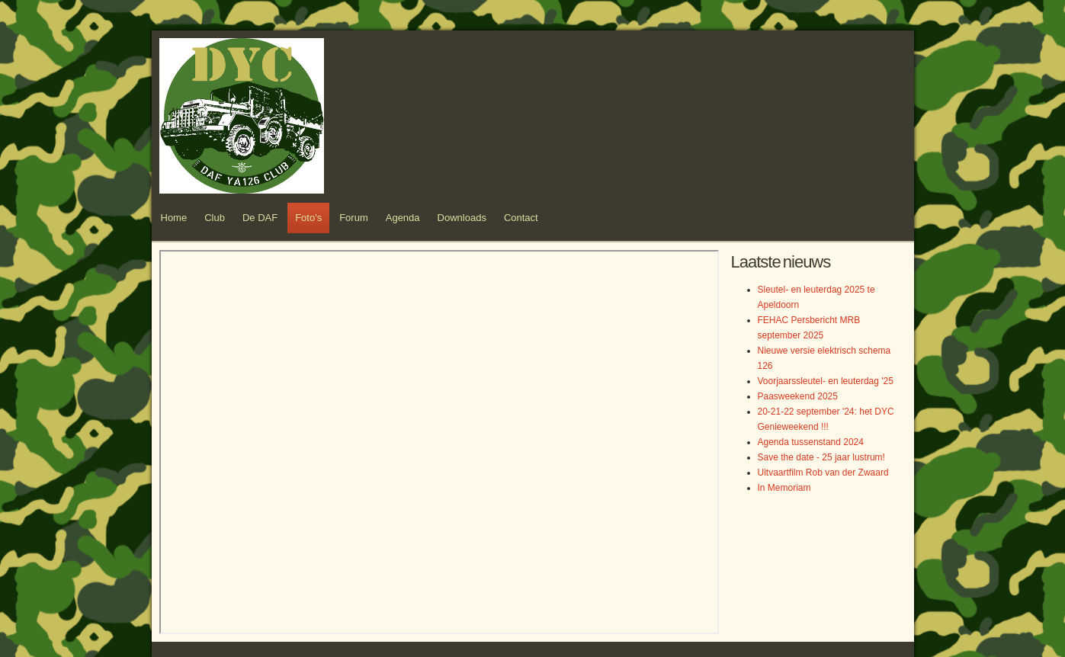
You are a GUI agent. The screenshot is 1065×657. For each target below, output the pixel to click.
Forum (353, 217)
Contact (521, 217)
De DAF (259, 217)
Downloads (462, 217)
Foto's (308, 217)
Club (214, 217)
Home (174, 217)
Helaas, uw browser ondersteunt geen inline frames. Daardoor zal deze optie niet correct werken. (439, 442)
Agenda (403, 217)
